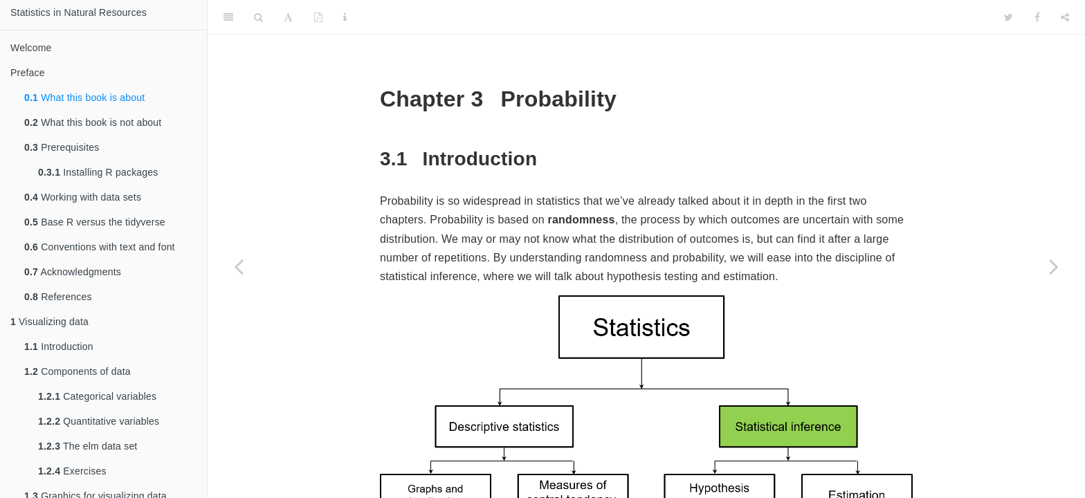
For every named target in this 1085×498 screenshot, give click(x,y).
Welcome (31, 47)
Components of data (77, 371)
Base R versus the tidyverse (94, 222)
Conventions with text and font (99, 246)
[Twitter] (1008, 17)
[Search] (258, 17)
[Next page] (1054, 266)
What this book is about (84, 97)
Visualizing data (49, 321)
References (58, 296)
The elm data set (87, 446)
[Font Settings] (288, 17)
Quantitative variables (98, 421)
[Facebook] (1037, 17)
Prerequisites (61, 147)
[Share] (1064, 17)
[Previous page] (239, 266)
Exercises (72, 471)
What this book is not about (92, 122)
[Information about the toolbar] (345, 17)
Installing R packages (98, 172)
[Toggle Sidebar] (228, 17)
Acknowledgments (72, 271)
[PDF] (318, 17)
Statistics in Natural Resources (78, 12)
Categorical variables (97, 396)
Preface (27, 72)
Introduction (58, 346)
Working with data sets (82, 197)
